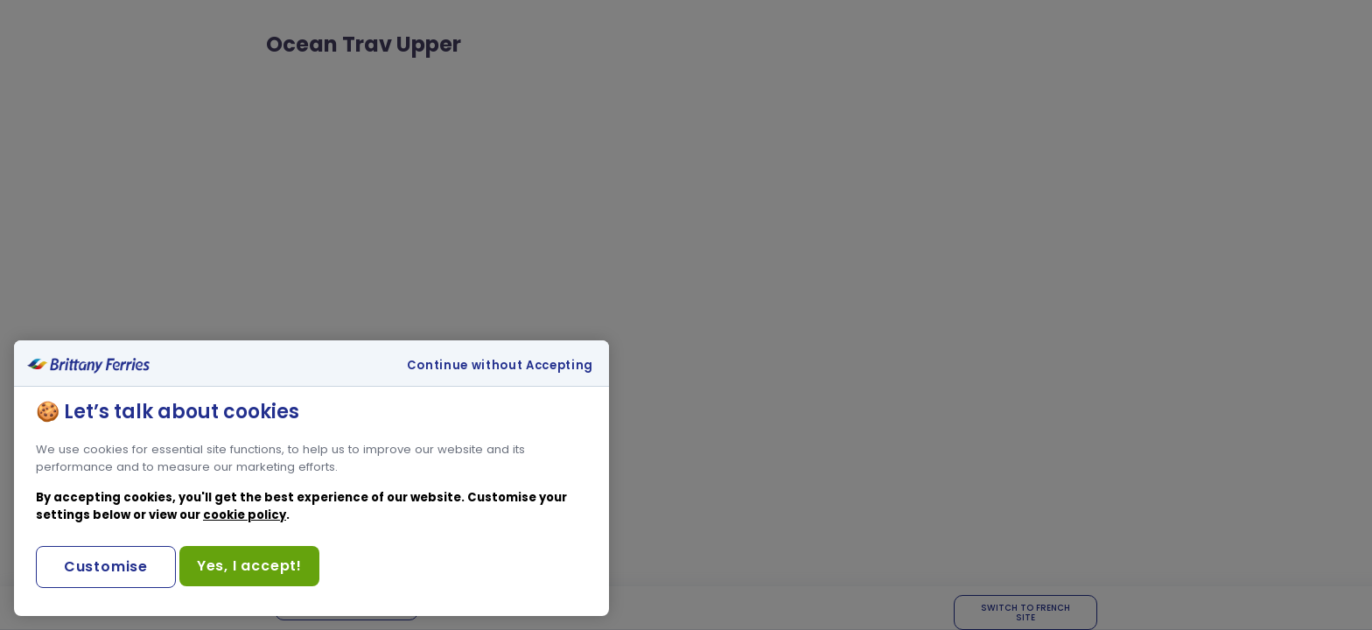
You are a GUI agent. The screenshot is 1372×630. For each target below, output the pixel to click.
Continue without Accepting (500, 366)
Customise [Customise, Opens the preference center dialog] (106, 566)
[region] (311, 478)
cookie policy (244, 515)
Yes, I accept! (249, 566)
